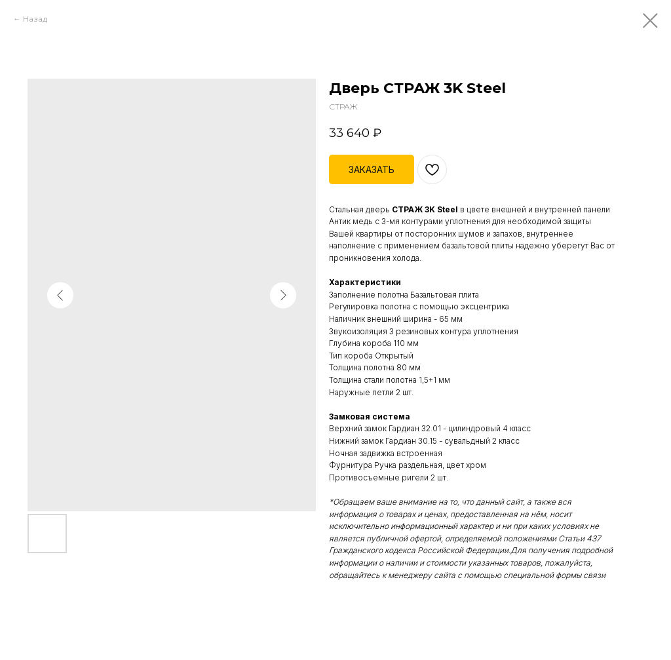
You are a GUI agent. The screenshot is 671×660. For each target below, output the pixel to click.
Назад (35, 19)
